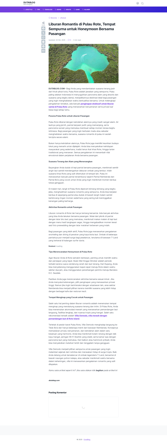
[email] (43, 51)
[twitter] (43, 33)
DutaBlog (29, 2)
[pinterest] (43, 46)
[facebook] (43, 28)
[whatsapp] (43, 37)
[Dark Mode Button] (137, 3)
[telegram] (43, 42)
